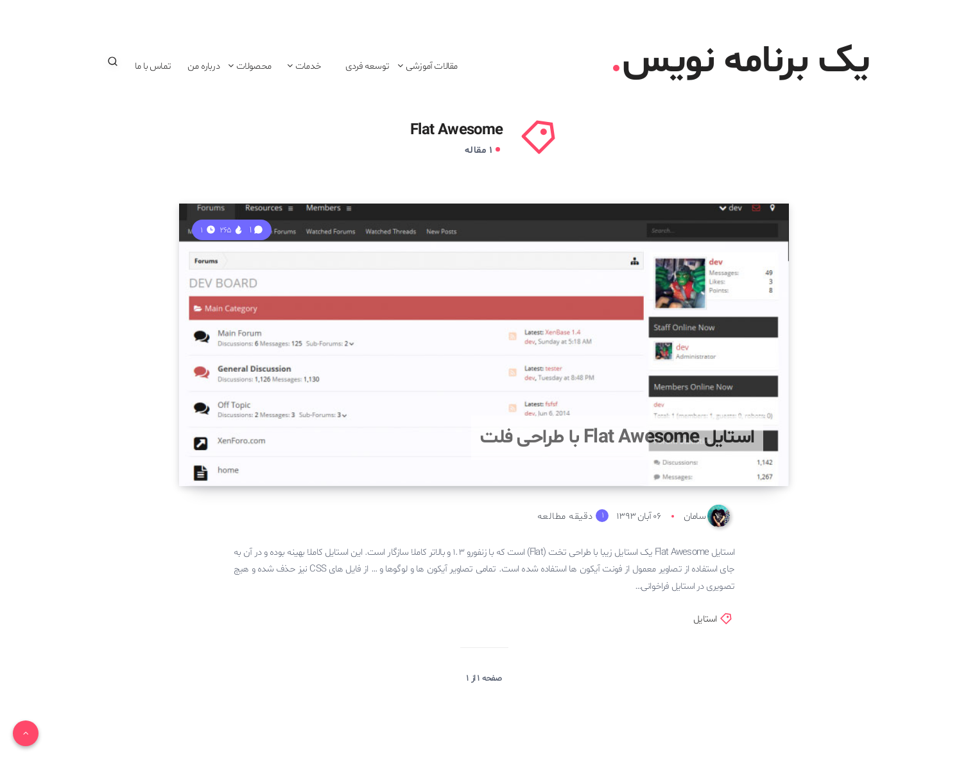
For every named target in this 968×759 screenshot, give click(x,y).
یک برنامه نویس (741, 62)
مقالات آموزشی (431, 66)
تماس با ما (153, 66)
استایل (704, 619)
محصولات (253, 66)
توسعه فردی (367, 66)
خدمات (308, 66)
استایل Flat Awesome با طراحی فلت (617, 437)
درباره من (203, 66)
